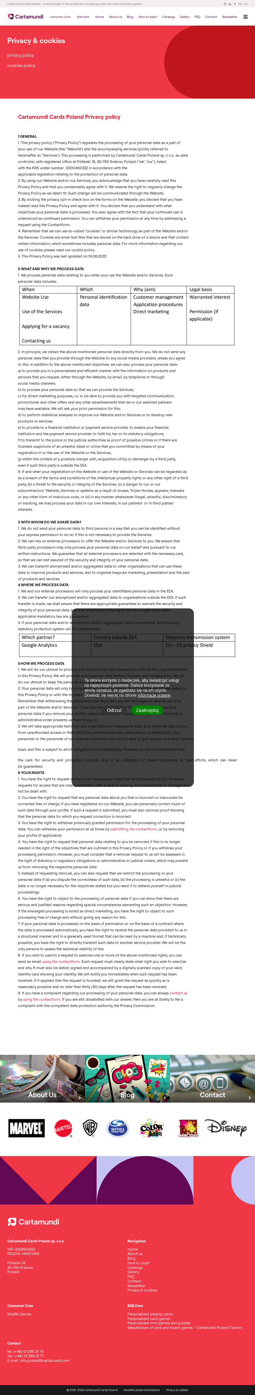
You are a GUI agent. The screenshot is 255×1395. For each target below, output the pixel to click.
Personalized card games (149, 1318)
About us (115, 17)
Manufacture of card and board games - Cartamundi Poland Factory (185, 1327)
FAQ (197, 17)
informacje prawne (154, 695)
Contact (211, 17)
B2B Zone (83, 17)
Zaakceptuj (147, 710)
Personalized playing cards (150, 1314)
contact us (178, 993)
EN (240, 4)
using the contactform (61, 961)
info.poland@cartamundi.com (45, 1360)
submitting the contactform (133, 829)
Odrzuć (114, 710)
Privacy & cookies (142, 1290)
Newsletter (229, 17)
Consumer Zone (60, 17)
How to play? (147, 17)
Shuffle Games (19, 1314)
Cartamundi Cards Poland (23, 4)
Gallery (185, 17)
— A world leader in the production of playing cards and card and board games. (91, 4)
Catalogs (168, 17)
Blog (130, 17)
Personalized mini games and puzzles (159, 1323)
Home (99, 17)
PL (246, 4)
